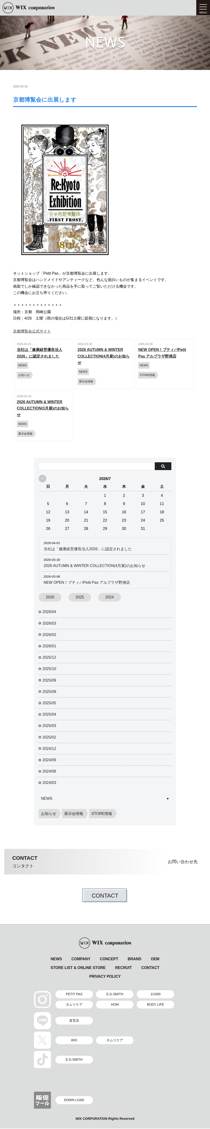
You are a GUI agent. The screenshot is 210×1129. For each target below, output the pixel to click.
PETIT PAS (74, 994)
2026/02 (49, 635)
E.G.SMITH (114, 994)
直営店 (74, 1021)
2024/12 (49, 749)
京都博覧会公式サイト (32, 331)
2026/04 (49, 612)
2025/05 (49, 703)
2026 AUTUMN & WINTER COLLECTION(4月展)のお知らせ (94, 566)
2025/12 (49, 657)
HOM (115, 1005)
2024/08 (49, 771)
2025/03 (49, 726)
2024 (109, 597)
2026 (50, 597)
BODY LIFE (155, 1005)
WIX (74, 1040)
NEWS (46, 798)
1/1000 (156, 994)
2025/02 (49, 737)
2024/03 (49, 783)
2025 (80, 597)
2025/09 (49, 680)
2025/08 (49, 692)
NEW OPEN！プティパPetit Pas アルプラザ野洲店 (87, 582)
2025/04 (49, 714)
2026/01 (49, 646)
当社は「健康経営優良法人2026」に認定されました (88, 549)
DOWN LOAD (74, 1100)
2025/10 (49, 669)
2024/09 (49, 760)
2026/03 (49, 623)
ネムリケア (74, 1005)
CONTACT (105, 895)
